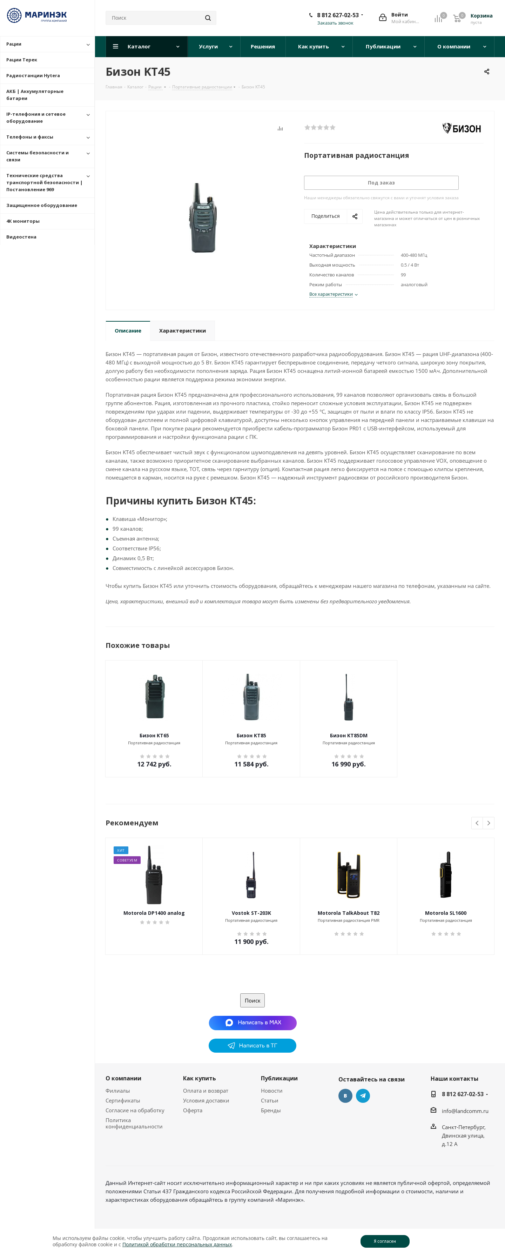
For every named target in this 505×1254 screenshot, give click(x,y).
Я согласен (385, 1241)
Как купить (199, 1078)
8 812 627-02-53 (338, 15)
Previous (477, 823)
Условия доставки (206, 1100)
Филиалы (118, 1090)
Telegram (363, 1096)
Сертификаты (123, 1100)
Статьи (269, 1100)
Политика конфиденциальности (134, 1123)
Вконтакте (345, 1096)
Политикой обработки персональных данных (177, 1244)
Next (488, 823)
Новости (272, 1090)
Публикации (279, 1078)
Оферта (192, 1110)
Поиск (252, 1000)
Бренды (271, 1110)
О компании (123, 1078)
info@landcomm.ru (465, 1110)
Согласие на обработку (135, 1110)
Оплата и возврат (205, 1090)
